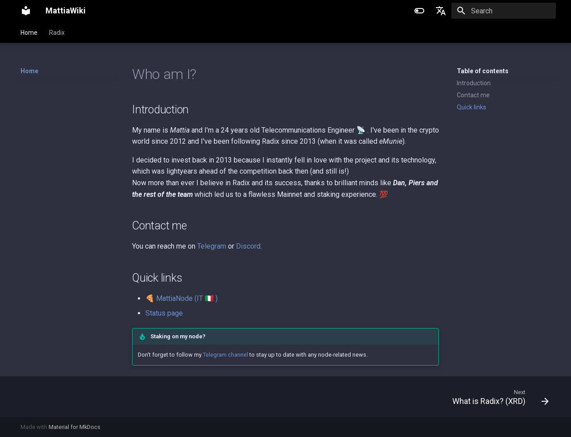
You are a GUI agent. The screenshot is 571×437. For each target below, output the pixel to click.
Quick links (471, 107)
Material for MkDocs (74, 427)
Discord (248, 246)
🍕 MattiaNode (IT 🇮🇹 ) (181, 298)
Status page (164, 313)
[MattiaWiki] (26, 11)
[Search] (503, 11)
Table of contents (483, 71)
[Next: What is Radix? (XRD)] (497, 397)
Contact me (473, 95)
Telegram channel (225, 354)
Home (29, 32)
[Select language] (441, 11)
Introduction (474, 83)
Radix (57, 32)
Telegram (211, 246)
